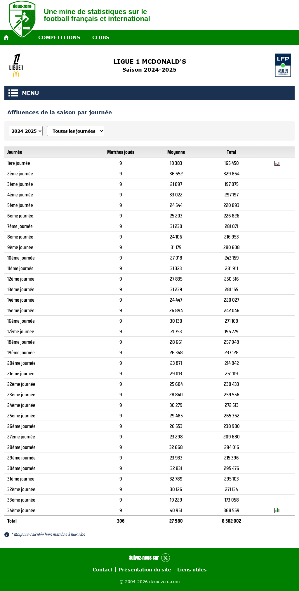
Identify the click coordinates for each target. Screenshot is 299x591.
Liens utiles (192, 569)
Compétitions (59, 37)
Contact (102, 569)
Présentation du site (145, 569)
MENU (13, 93)
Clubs (100, 37)
